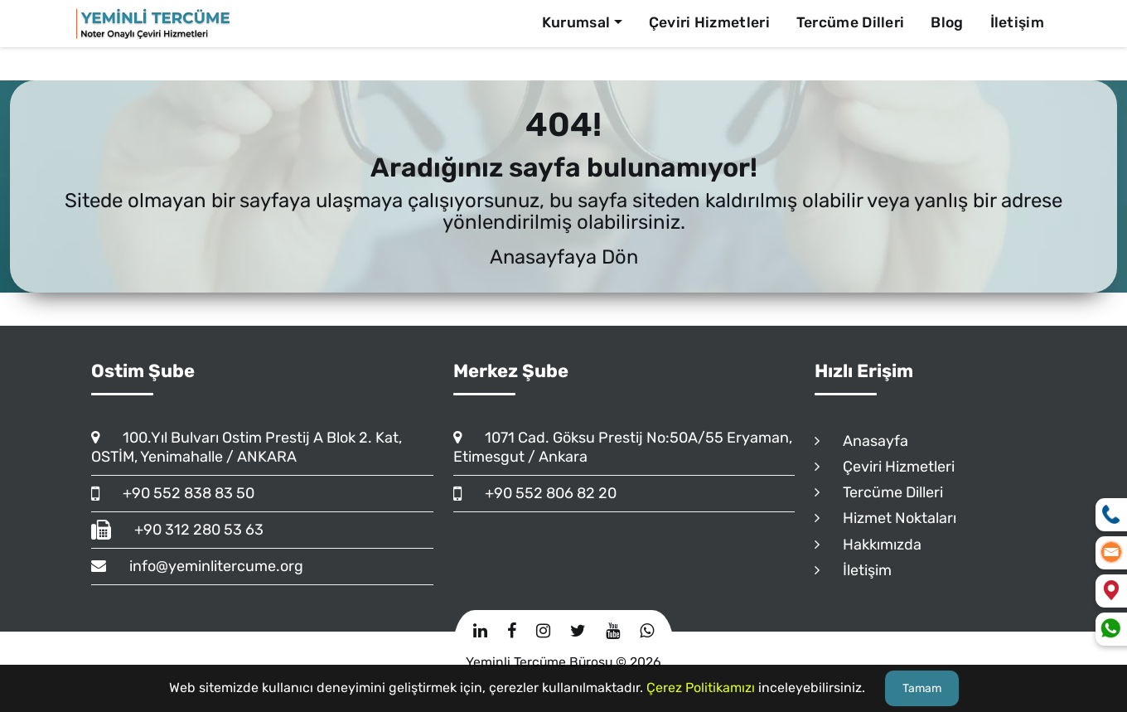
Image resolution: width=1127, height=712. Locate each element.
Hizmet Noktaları (885, 518)
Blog (947, 22)
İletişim (1017, 22)
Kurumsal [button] (576, 22)
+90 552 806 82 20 (535, 493)
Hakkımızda (868, 544)
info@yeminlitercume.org (197, 566)
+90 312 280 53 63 (177, 530)
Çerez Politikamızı (700, 687)
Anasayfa (861, 441)
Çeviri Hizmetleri (709, 22)
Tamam (921, 688)
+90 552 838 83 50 (172, 493)
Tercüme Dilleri (850, 22)
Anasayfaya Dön (563, 257)
